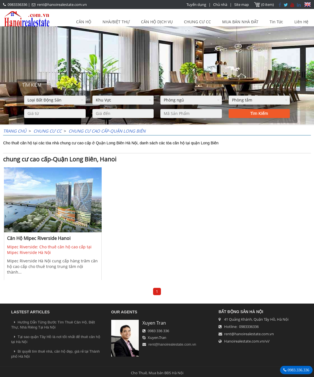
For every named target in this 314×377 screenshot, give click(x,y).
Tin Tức (276, 21)
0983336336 (17, 4)
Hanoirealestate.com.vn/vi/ (247, 341)
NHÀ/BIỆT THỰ (116, 21)
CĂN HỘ (83, 21)
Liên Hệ (301, 21)
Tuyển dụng (196, 4)
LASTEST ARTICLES (30, 312)
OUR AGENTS (124, 312)
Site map (241, 4)
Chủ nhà (220, 4)
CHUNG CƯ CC (197, 21)
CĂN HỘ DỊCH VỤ (157, 21)
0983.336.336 (297, 370)
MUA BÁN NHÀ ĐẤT (240, 21)
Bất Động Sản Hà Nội (241, 311)
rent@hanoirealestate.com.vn (62, 4)
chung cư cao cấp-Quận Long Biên (107, 131)
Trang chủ (14, 131)
